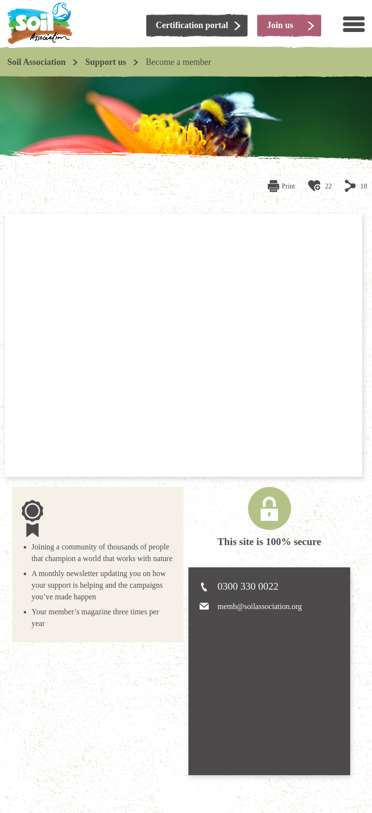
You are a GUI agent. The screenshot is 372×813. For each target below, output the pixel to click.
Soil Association (36, 62)
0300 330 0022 (248, 586)
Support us (105, 62)
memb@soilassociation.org (259, 606)
